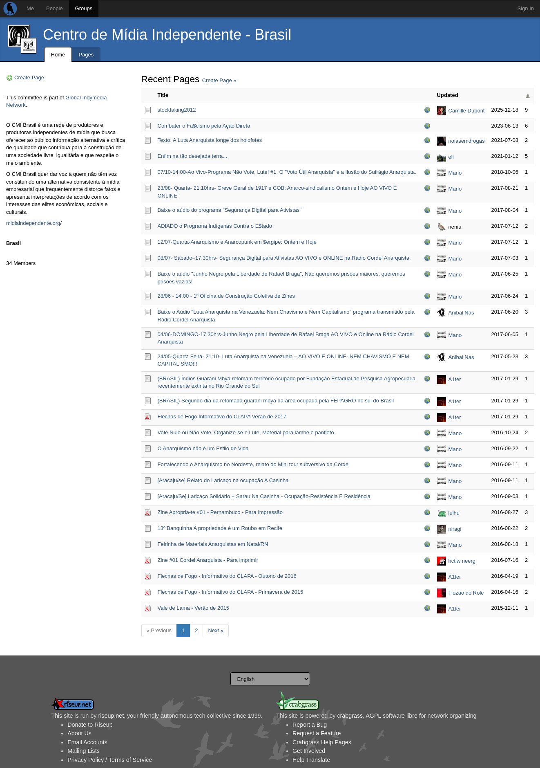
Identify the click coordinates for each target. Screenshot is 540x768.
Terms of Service (130, 760)
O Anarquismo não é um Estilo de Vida (203, 448)
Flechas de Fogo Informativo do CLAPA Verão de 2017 (222, 416)
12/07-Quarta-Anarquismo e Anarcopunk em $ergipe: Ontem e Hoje (237, 242)
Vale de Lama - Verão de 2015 (193, 608)
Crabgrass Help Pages (321, 742)
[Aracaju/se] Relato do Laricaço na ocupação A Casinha (223, 480)
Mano (455, 173)
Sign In (526, 8)
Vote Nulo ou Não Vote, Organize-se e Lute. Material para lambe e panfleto (246, 432)
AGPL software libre (391, 715)
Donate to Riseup (89, 724)
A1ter (455, 379)
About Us (79, 733)
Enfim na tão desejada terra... (193, 156)
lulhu (454, 513)
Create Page (29, 77)
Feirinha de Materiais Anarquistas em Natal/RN (213, 544)
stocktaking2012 (177, 110)
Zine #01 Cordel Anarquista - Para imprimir (208, 560)
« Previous (159, 630)
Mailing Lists (83, 751)
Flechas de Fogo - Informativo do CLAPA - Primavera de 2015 (230, 592)
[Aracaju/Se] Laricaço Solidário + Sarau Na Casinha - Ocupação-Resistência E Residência (264, 496)
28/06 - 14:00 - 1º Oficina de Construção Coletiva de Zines (226, 296)
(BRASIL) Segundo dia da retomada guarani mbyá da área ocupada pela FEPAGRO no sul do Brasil (276, 400)
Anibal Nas (461, 313)
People (54, 8)
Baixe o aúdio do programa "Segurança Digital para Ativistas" (230, 210)
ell (451, 157)
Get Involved (308, 751)
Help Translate (311, 760)
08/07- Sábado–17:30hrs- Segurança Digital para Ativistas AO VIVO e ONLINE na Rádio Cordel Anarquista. (284, 258)
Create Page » (219, 80)
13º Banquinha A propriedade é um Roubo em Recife (220, 528)
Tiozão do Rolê (466, 593)
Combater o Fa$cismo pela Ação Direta (204, 126)
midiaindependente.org (33, 223)
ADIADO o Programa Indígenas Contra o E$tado (215, 226)
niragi (455, 529)
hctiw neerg (462, 561)
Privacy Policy (85, 760)
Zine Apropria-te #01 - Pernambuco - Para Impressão (220, 512)
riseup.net (111, 715)
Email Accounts (87, 742)
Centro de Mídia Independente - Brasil (167, 34)
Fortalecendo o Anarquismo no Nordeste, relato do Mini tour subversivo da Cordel (254, 464)
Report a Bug (309, 724)
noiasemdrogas (467, 141)
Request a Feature (316, 733)
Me (30, 8)
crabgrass (350, 715)
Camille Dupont (467, 111)
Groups (84, 8)
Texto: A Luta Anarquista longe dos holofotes (210, 140)
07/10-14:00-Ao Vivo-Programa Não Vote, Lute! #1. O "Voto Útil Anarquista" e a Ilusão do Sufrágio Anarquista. (287, 172)
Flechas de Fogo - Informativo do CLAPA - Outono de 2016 (227, 576)
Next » (215, 630)
